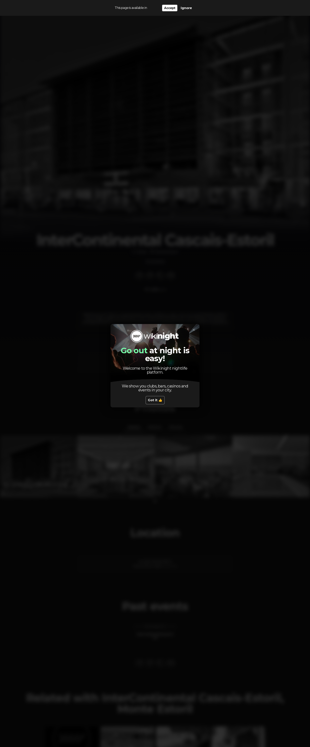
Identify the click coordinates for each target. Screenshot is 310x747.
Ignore (186, 8)
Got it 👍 (155, 400)
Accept (169, 8)
